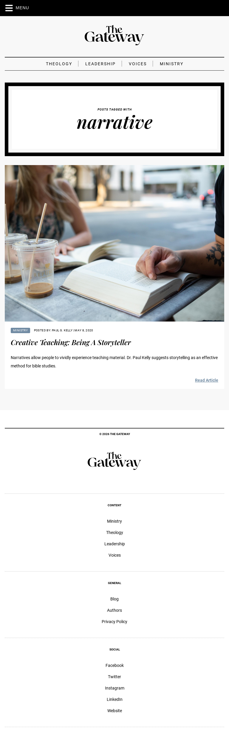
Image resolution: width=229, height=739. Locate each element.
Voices (138, 63)
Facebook (115, 665)
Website (114, 710)
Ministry (171, 63)
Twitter (114, 676)
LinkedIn (115, 699)
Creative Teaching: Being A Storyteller (71, 342)
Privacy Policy (114, 621)
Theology (59, 63)
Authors (114, 610)
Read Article (206, 380)
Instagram (114, 688)
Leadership (100, 63)
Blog (114, 599)
